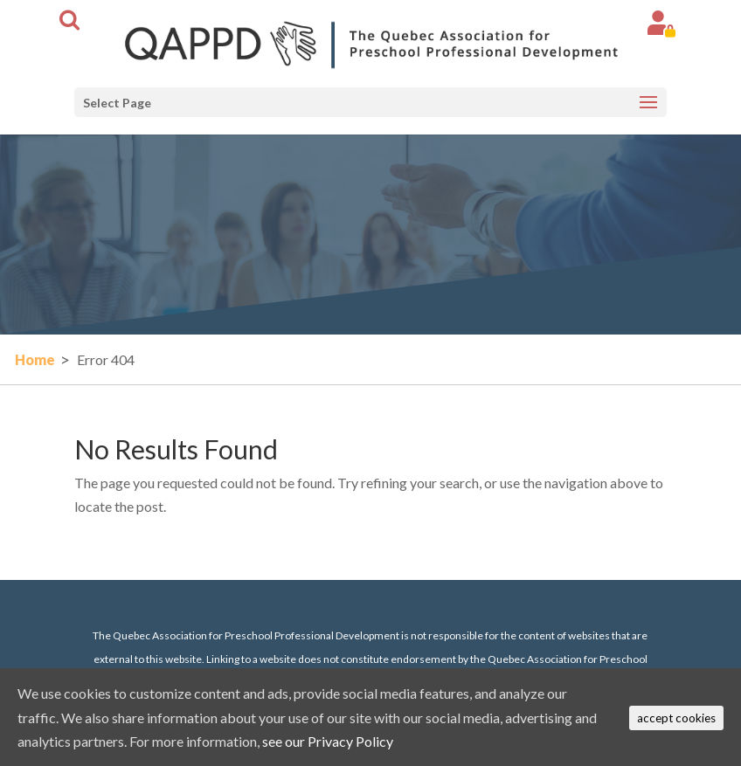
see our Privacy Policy (327, 741)
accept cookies (676, 718)
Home (35, 359)
